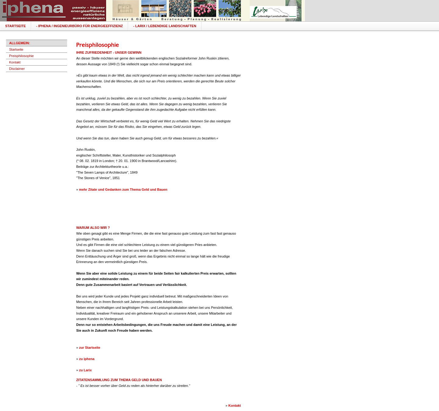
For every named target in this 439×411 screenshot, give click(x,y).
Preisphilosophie (21, 56)
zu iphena (87, 359)
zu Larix (85, 370)
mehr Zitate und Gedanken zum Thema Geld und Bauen (123, 189)
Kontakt (14, 62)
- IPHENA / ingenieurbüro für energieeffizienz (79, 26)
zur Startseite (89, 347)
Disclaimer (17, 68)
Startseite (15, 26)
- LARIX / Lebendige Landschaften (164, 26)
